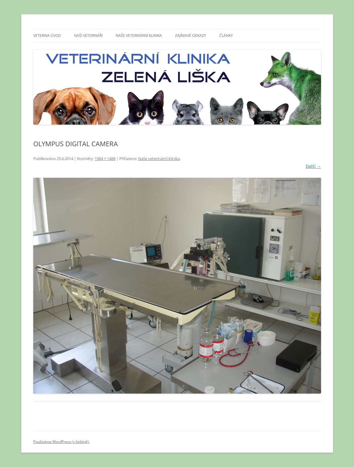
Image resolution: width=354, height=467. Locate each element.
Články (226, 35)
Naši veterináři (88, 35)
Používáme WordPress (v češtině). (61, 441)
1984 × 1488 (105, 158)
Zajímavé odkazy (190, 35)
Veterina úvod (47, 35)
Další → (313, 166)
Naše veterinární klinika (139, 35)
